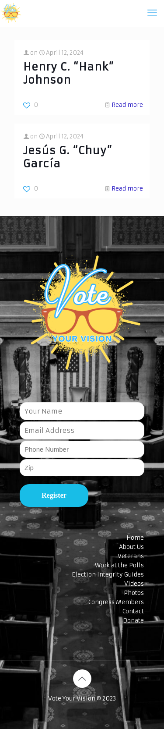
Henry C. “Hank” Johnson (68, 73)
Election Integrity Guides (108, 574)
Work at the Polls (119, 565)
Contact (133, 611)
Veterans (131, 556)
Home (135, 537)
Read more (127, 105)
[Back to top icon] (82, 678)
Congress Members (116, 602)
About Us (131, 547)
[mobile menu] (152, 13)
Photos (134, 593)
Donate (133, 620)
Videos (134, 583)
